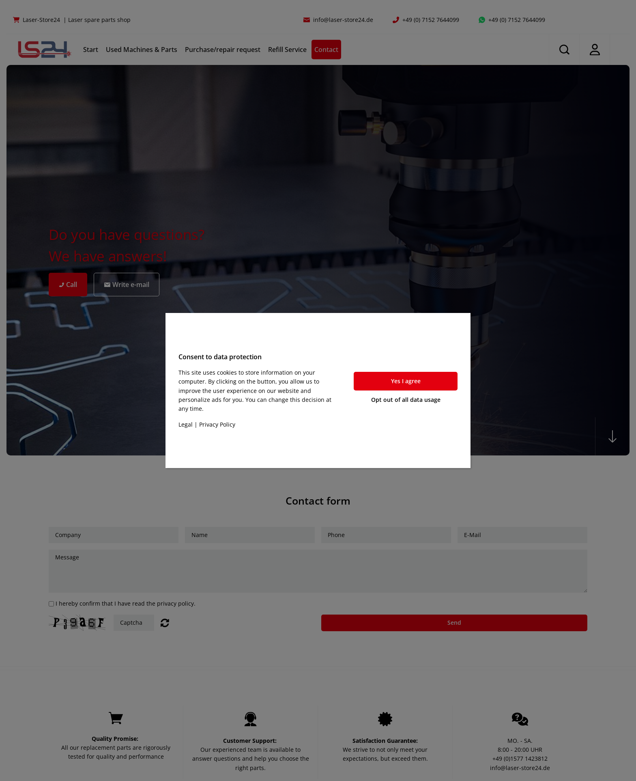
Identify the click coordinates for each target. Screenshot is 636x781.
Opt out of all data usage (405, 399)
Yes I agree (406, 381)
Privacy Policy (217, 424)
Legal (185, 424)
